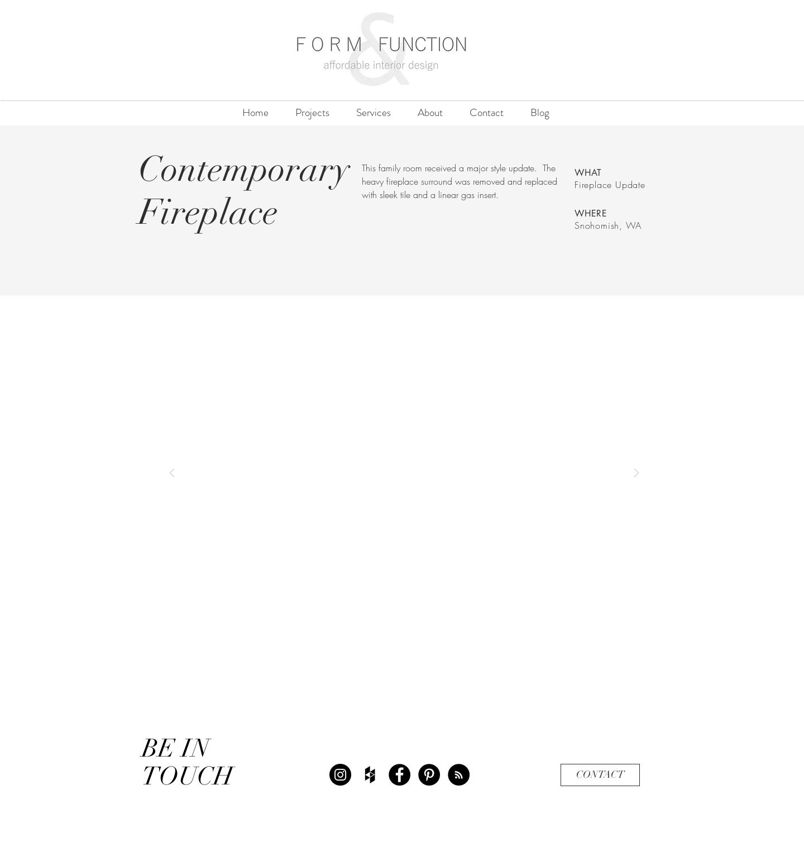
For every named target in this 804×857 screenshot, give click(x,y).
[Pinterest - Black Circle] (429, 775)
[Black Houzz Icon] (370, 775)
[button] (404, 472)
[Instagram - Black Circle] (340, 775)
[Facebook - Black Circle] (399, 775)
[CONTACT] (600, 775)
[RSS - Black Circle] (459, 775)
